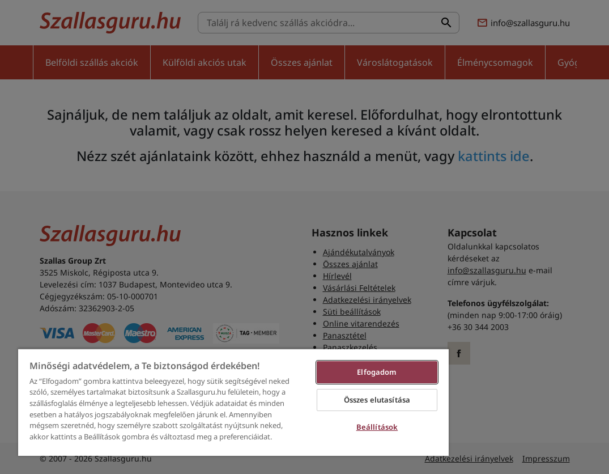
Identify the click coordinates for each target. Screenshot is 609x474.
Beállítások (377, 427)
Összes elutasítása (377, 400)
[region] (233, 402)
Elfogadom (377, 372)
